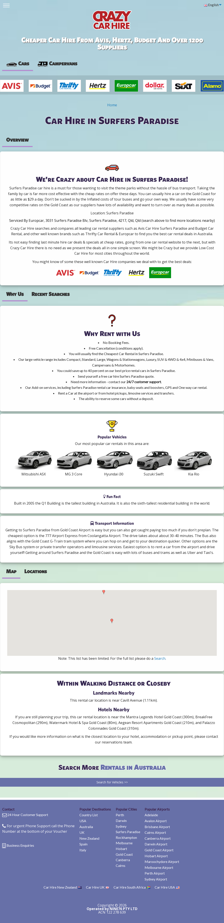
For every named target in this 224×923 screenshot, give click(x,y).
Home (112, 105)
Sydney (121, 826)
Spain (83, 844)
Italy (82, 850)
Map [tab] (11, 571)
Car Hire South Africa (132, 887)
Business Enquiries (20, 845)
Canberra (123, 860)
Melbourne (124, 843)
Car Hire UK (97, 887)
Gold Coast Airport (159, 850)
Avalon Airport (156, 821)
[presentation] (57, 63)
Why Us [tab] (15, 294)
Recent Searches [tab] (51, 294)
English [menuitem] (211, 5)
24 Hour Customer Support (27, 815)
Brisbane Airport (157, 827)
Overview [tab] (17, 140)
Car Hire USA (167, 887)
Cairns (120, 865)
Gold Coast (124, 854)
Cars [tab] (17, 63)
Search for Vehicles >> (112, 782)
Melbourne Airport (159, 867)
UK (81, 832)
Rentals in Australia (133, 767)
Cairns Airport (155, 832)
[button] (103, 592)
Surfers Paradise (128, 832)
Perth (120, 815)
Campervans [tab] (57, 63)
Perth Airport (155, 873)
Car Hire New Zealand (63, 887)
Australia (86, 827)
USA (82, 821)
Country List (88, 815)
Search (159, 658)
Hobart (121, 849)
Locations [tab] (35, 571)
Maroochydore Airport (162, 861)
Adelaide (151, 815)
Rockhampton (126, 837)
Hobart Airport (156, 856)
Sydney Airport (156, 879)
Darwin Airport (156, 844)
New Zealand (89, 838)
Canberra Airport (158, 838)
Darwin (121, 820)
